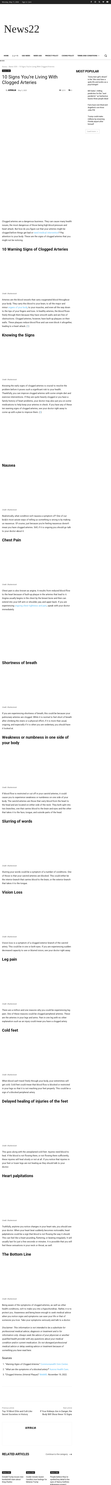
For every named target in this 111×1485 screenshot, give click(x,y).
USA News (37, 1476)
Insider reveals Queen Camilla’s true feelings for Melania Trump (36, 1446)
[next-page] (8, 1458)
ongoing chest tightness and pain (31, 572)
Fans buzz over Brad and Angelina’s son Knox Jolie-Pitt (98, 106)
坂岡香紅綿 (12, 90)
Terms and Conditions (93, 1476)
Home (4, 66)
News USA (13, 66)
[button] (105, 55)
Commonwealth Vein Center (54, 1331)
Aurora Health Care (59, 1336)
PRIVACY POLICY (61, 1476)
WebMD (43, 1341)
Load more (92, 129)
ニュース (26, 1476)
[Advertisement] (75, 29)
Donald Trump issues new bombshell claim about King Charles (12, 1446)
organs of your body (17, 274)
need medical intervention (46, 199)
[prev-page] (4, 1458)
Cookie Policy (76, 1476)
